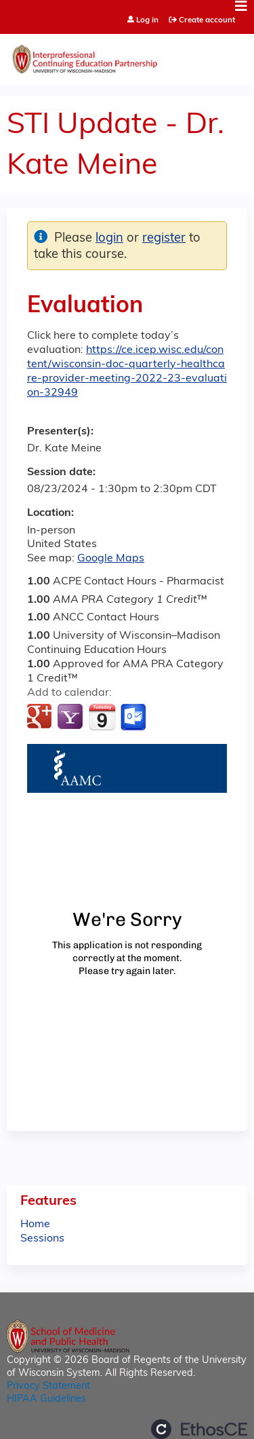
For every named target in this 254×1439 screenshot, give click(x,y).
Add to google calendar (41, 717)
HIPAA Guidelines (46, 1399)
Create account (207, 20)
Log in (147, 20)
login (109, 238)
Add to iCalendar (102, 716)
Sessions (42, 1238)
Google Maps (110, 558)
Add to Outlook (134, 717)
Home (35, 1224)
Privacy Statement (48, 1386)
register (164, 238)
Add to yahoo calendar (71, 717)
